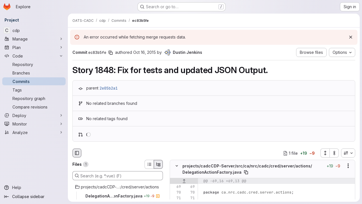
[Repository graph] (34, 98)
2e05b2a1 (109, 88)
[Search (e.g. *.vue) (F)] (117, 175)
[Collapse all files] (334, 153)
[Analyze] (34, 132)
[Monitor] (34, 124)
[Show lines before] (184, 181)
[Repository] (34, 64)
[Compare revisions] (34, 107)
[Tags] (34, 90)
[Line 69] (176, 187)
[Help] (34, 188)
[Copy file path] (246, 172)
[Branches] (34, 73)
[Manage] (34, 39)
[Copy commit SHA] (110, 52)
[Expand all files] (324, 153)
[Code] (34, 56)
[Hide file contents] (176, 166)
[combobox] (348, 153)
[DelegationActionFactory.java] (117, 196)
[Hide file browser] (76, 153)
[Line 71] (176, 198)
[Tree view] (158, 164)
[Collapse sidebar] (34, 197)
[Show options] (348, 166)
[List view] (149, 164)
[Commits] (34, 81)
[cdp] (34, 30)
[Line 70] (176, 192)
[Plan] (34, 47)
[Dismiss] (350, 37)
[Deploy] (34, 115)
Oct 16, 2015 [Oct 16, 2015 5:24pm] (144, 52)
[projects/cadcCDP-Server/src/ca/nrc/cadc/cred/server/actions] (117, 187)
